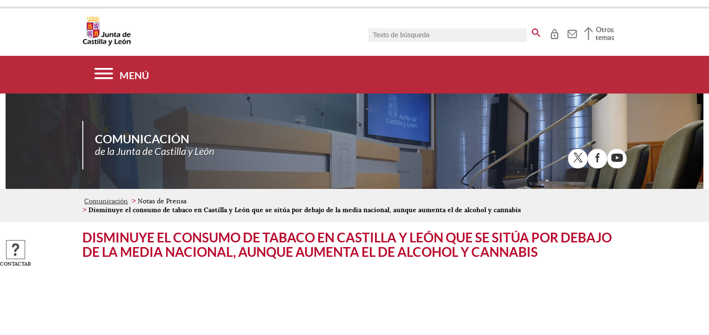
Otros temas (605, 33)
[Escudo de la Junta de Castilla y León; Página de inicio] (106, 43)
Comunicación (106, 201)
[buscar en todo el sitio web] (536, 31)
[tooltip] (554, 32)
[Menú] (121, 75)
